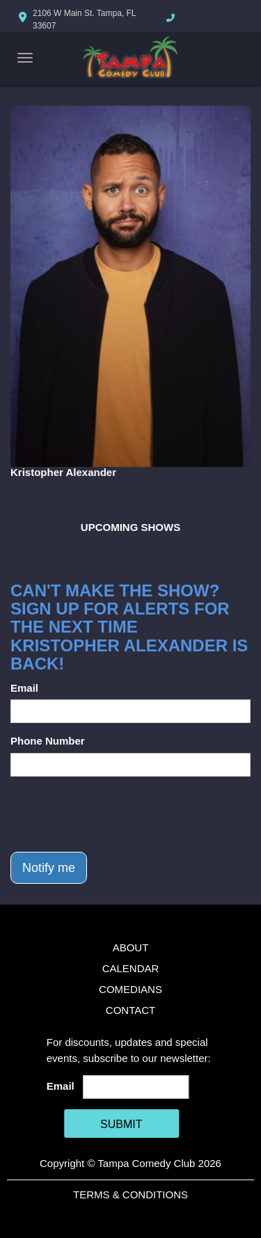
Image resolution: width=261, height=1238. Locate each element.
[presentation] (116, 814)
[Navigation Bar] (25, 58)
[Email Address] (136, 1087)
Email (24, 688)
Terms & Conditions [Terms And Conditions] (130, 1194)
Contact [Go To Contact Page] (130, 1010)
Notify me (48, 868)
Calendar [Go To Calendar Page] (130, 968)
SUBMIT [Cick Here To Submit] (121, 1124)
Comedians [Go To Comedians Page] (130, 989)
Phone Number (47, 741)
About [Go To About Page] (131, 947)
